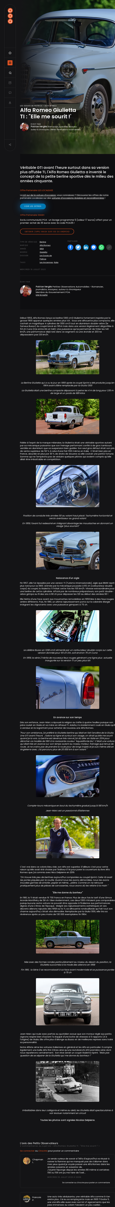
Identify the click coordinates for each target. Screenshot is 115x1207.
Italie (56, 262)
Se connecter (27, 1066)
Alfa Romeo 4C (53, 1184)
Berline (43, 242)
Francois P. (36, 1115)
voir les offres (33, 206)
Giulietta (43, 252)
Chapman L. (37, 1077)
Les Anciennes (46, 262)
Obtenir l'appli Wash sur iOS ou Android (47, 231)
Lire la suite (42, 294)
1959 (42, 248)
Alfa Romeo (45, 245)
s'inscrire (42, 1066)
